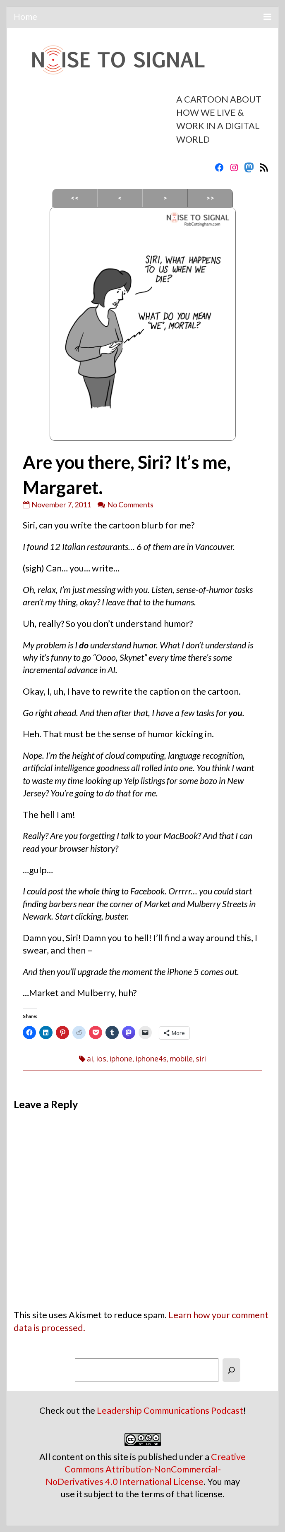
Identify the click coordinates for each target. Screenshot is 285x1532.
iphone (120, 1058)
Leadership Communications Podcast (170, 1410)
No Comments (130, 504)
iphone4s (151, 1058)
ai (90, 1058)
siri (201, 1058)
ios (101, 1058)
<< (75, 198)
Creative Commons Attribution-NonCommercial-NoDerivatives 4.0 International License (146, 1469)
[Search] (231, 1370)
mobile (181, 1058)
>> (210, 198)
